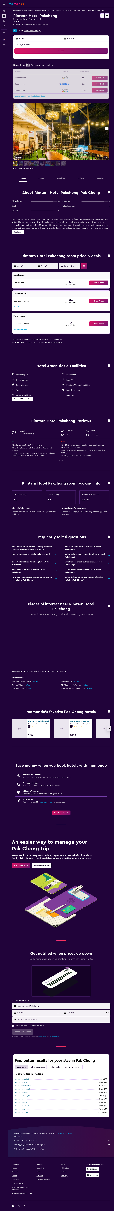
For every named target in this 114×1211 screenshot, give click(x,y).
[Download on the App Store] (92, 1175)
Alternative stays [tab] (38, 1067)
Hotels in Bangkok (22, 1079)
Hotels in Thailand (41, 10)
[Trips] (4, 32)
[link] (61, 813)
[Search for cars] (4, 21)
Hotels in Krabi (20, 1099)
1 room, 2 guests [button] (22, 45)
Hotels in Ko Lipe (21, 1112)
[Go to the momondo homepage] (16, 3)
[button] (4, 3)
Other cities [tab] (21, 1067)
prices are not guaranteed (63, 1133)
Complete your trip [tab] (73, 1067)
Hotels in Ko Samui (22, 1089)
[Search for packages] (4, 26)
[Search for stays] (4, 16)
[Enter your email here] (63, 1019)
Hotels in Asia (28, 10)
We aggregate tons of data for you (62, 1144)
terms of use (42, 1036)
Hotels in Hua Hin (21, 1102)
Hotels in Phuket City (23, 1086)
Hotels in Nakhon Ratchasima (59, 10)
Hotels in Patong (21, 1092)
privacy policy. (54, 1036)
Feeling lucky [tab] (55, 1067)
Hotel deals (17, 10)
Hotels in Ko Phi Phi (22, 1106)
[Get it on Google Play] (92, 1169)
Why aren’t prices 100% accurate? (62, 1148)
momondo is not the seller (62, 1140)
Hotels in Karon (21, 1109)
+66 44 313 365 (19, 27)
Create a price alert (45, 802)
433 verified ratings (32, 31)
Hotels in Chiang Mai (23, 1096)
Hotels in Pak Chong (78, 10)
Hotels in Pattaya (21, 1082)
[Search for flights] (4, 11)
